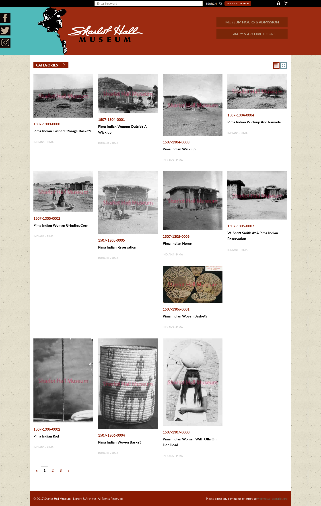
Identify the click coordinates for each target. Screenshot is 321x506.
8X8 (276, 65)
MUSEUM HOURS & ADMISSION (252, 22)
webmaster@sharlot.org (272, 499)
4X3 (283, 65)
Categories (47, 65)
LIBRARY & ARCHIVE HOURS (252, 34)
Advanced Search (238, 3)
